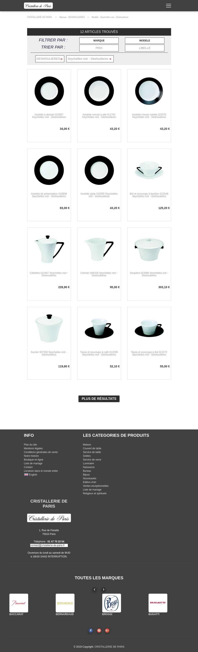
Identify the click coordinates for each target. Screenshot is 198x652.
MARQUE (99, 40)
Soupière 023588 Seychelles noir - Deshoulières (149, 274)
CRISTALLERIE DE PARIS (39, 17)
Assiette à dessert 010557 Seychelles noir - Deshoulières (49, 116)
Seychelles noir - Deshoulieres (114, 17)
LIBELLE (144, 48)
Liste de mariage (33, 463)
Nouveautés (89, 478)
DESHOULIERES (76, 17)
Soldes (87, 455)
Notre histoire (31, 455)
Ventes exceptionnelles (95, 485)
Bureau (87, 470)
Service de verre (92, 459)
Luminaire (88, 463)
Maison (87, 444)
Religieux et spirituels (94, 493)
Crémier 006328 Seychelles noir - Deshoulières (98, 274)
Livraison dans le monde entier (41, 470)
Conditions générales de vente (41, 452)
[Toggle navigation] (168, 6)
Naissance (89, 467)
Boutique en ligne (33, 459)
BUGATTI (154, 614)
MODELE (144, 40)
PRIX (99, 48)
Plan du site (30, 444)
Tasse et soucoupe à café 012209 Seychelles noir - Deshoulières (99, 353)
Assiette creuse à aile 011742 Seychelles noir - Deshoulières (99, 116)
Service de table (92, 452)
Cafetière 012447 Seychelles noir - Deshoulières (49, 274)
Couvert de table (92, 448)
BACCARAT (16, 614)
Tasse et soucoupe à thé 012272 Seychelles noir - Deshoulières (149, 353)
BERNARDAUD (65, 614)
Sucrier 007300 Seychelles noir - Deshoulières (49, 353)
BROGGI (107, 614)
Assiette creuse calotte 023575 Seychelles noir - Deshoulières (149, 116)
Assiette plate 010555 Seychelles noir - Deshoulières (99, 195)
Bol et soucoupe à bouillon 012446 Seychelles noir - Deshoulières (149, 195)
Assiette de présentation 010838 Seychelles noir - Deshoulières (49, 195)
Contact (28, 467)
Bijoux (86, 474)
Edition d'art (89, 482)
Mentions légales (33, 448)
